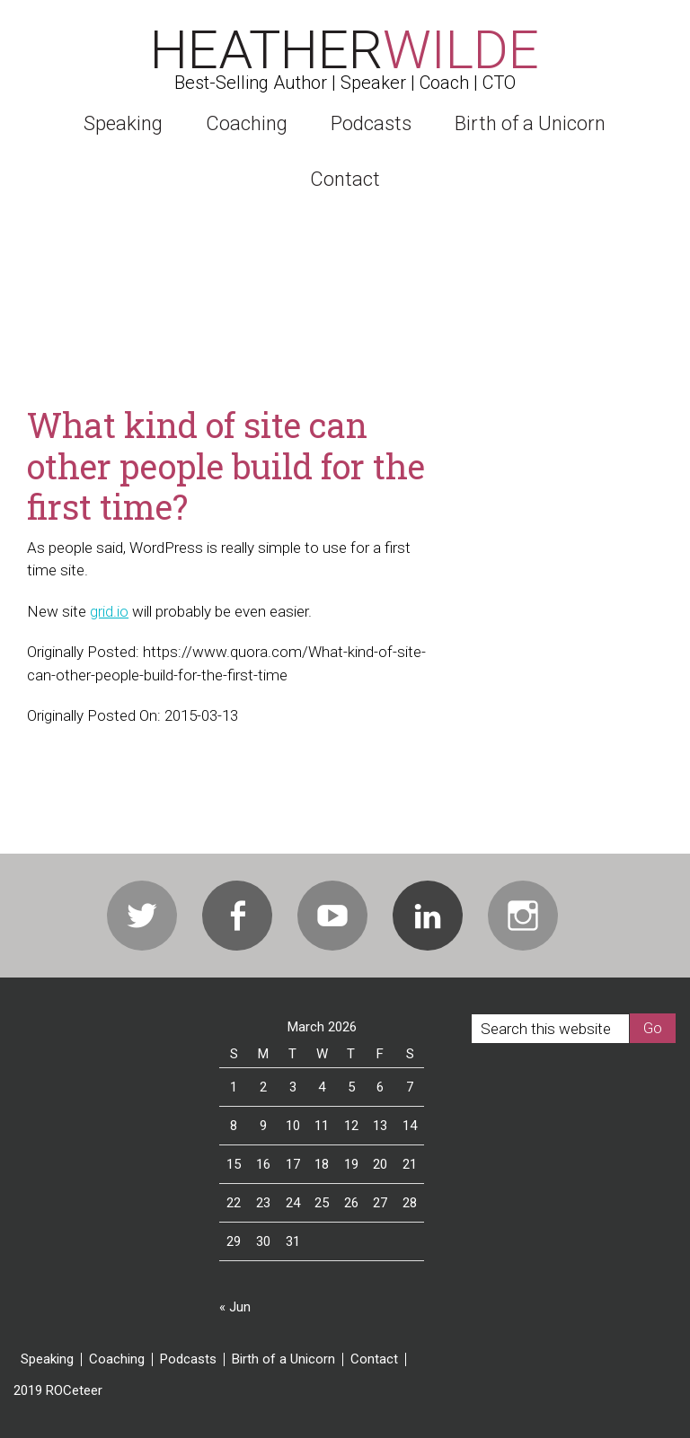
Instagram (523, 916)
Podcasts (188, 1359)
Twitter (142, 916)
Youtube (332, 916)
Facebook (237, 916)
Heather (344, 50)
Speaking (47, 1359)
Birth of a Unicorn (283, 1359)
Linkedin (428, 916)
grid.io (109, 611)
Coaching (117, 1359)
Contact (374, 1359)
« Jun (235, 1307)
